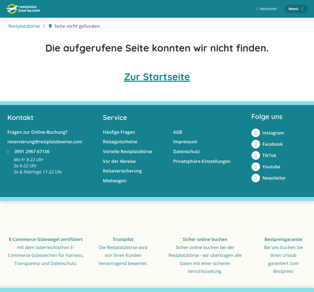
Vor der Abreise (119, 161)
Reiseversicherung (122, 171)
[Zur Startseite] (23, 9)
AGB (177, 132)
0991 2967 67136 (28, 151)
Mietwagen (114, 181)
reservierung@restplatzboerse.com (44, 142)
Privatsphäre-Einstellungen (202, 161)
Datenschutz (186, 151)
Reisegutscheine (120, 142)
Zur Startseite (157, 76)
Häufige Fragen (119, 132)
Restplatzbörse (24, 26)
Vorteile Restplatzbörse (127, 151)
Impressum (185, 142)
